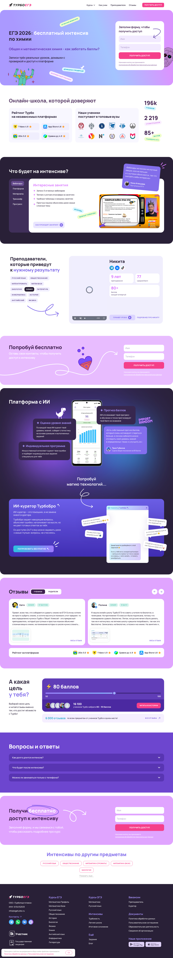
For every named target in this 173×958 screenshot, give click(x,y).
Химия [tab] (29, 289)
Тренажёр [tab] (17, 199)
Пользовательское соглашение (143, 922)
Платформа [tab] (18, 188)
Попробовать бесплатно (32, 548)
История (53, 918)
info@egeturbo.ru (17, 910)
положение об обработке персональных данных (138, 65)
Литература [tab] (42, 289)
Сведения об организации (141, 930)
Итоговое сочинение (98, 926)
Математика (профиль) (96, 863)
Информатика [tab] (18, 295)
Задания (93, 939)
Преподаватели (118, 5)
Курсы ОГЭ (95, 897)
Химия (52, 930)
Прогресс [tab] (17, 204)
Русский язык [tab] (19, 278)
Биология (86, 870)
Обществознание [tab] (39, 278)
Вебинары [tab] (17, 183)
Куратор (132, 906)
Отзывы (132, 5)
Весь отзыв (76, 640)
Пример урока (120, 317)
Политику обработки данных (15, 954)
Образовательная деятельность (144, 926)
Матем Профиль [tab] (19, 283)
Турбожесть (94, 918)
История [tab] (34, 295)
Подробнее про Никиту (148, 317)
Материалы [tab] (18, 193)
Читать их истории (148, 705)
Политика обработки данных (142, 918)
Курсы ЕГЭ (55, 897)
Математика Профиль (59, 902)
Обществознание (71, 863)
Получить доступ (153, 5)
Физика (52, 926)
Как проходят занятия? (47, 225)
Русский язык (49, 863)
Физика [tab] (32, 300)
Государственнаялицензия (23, 943)
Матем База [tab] (36, 283)
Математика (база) (121, 863)
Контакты (14, 916)
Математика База (57, 906)
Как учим (103, 5)
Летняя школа (95, 922)
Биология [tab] (17, 289)
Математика (94, 902)
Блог (91, 943)
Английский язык (57, 934)
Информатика (55, 938)
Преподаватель (136, 902)
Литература (54, 942)
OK (69, 952)
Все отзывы (151, 718)
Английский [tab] (18, 300)
